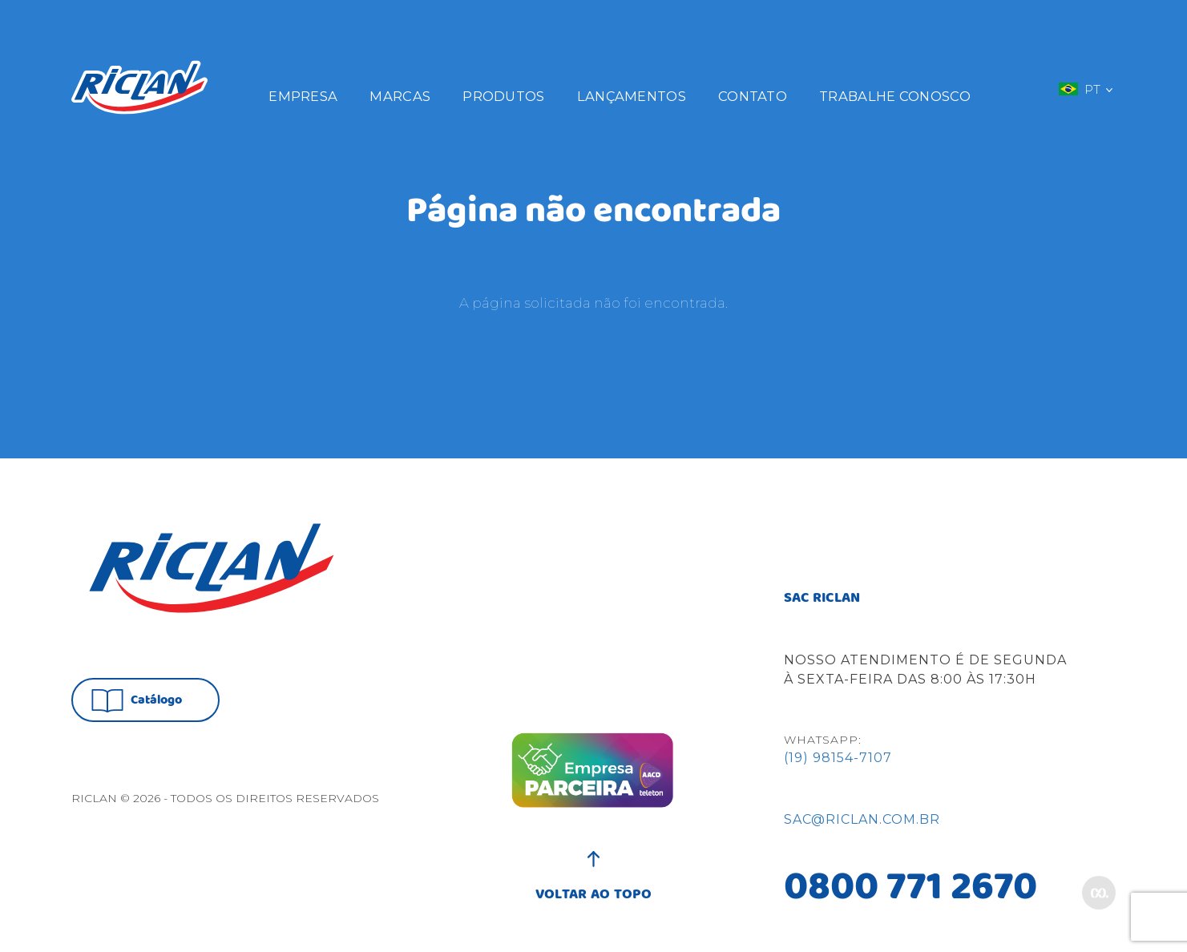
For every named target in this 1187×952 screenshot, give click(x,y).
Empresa (302, 96)
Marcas (399, 96)
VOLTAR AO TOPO (593, 886)
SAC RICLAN (822, 598)
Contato (752, 96)
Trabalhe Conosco (895, 96)
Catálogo (136, 700)
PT (1085, 89)
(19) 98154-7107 (838, 757)
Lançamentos (631, 96)
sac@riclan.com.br (862, 819)
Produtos (503, 96)
